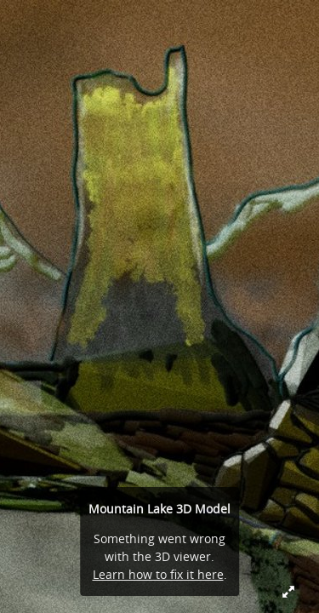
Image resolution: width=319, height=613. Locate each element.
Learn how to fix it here (158, 574)
